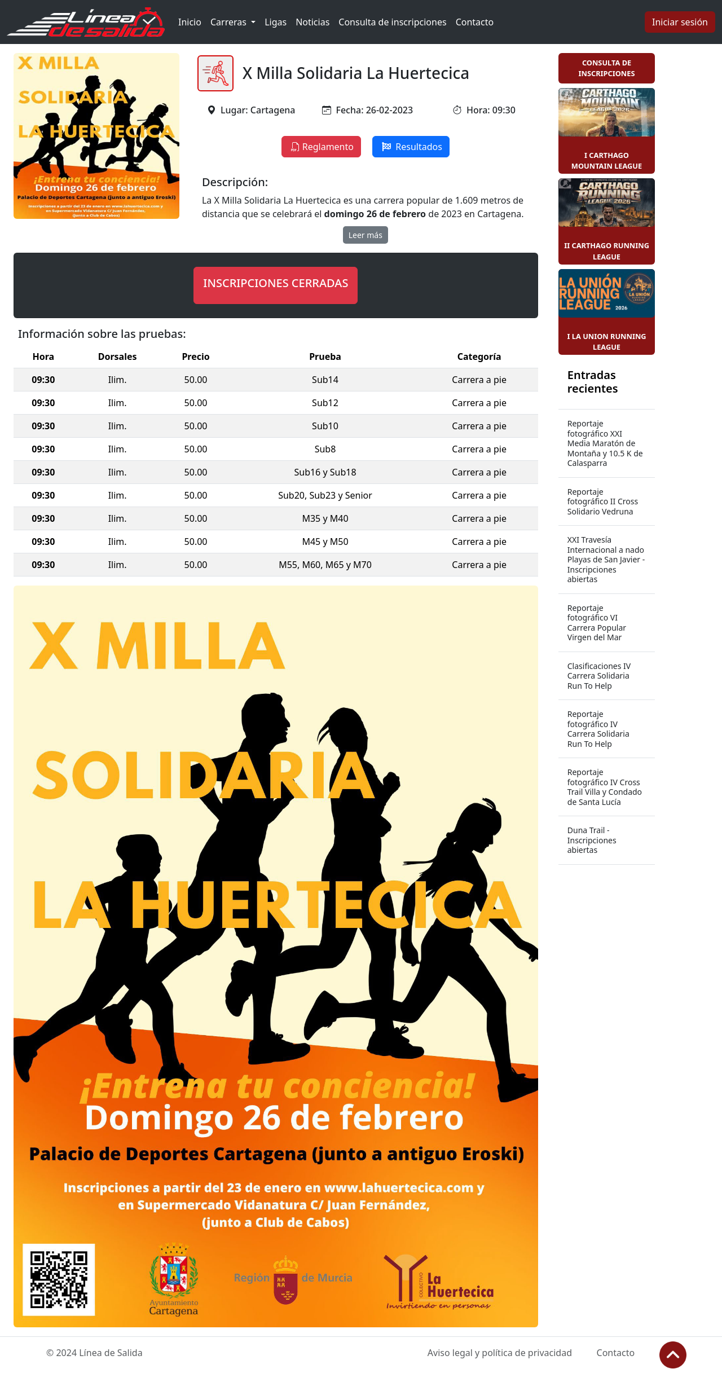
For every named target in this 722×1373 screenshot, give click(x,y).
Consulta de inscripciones (392, 22)
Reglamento (321, 146)
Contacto (475, 22)
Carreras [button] (229, 22)
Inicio (189, 22)
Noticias (312, 22)
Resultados (411, 146)
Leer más (365, 235)
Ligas (276, 22)
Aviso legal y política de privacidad (500, 1352)
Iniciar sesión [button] (680, 22)
